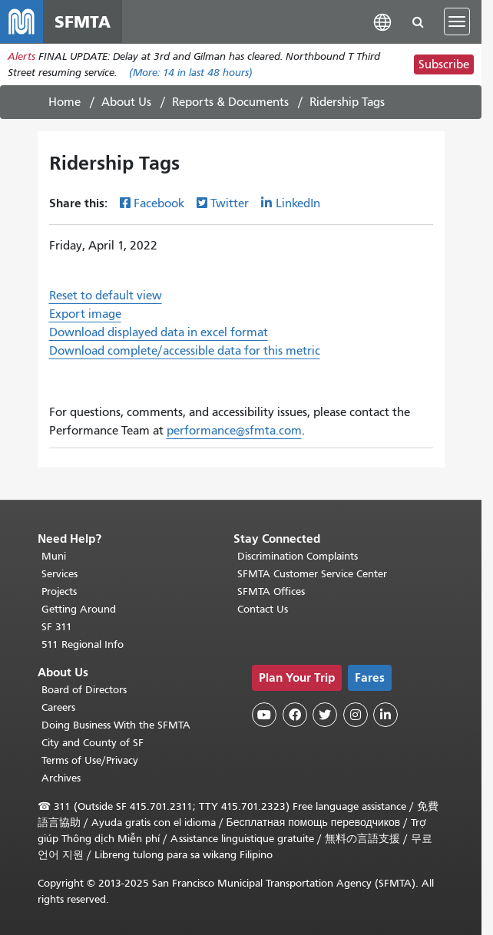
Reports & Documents (230, 102)
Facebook (159, 203)
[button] (382, 21)
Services (59, 573)
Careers (58, 707)
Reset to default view (105, 295)
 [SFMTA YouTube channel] (264, 715)
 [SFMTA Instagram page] (355, 715)
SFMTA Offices (271, 591)
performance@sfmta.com (234, 431)
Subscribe (444, 64)
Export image (85, 314)
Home (64, 102)
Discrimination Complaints (297, 556)
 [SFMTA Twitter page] (325, 715)
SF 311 (56, 626)
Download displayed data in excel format (158, 332)
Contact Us (262, 609)
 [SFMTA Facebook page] (295, 715)
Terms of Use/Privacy (89, 760)
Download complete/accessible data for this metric (184, 351)
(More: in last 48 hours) (191, 72)
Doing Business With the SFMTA (115, 725)
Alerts (21, 56)
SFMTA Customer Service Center (312, 573)
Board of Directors (84, 689)
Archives (61, 778)
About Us (126, 102)
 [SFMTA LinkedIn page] (385, 715)
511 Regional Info (82, 644)
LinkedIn (298, 203)
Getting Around (78, 609)
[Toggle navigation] (457, 21)
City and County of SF (92, 742)
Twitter (229, 203)
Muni (53, 556)
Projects (59, 591)
